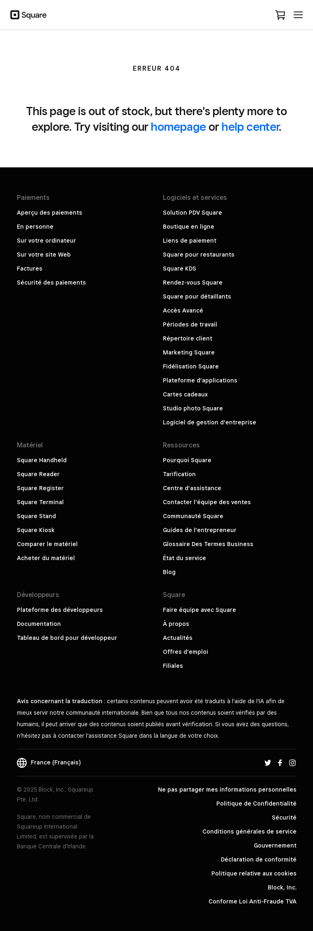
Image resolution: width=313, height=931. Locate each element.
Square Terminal (40, 502)
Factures (29, 268)
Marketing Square (189, 352)
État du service (184, 558)
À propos (176, 624)
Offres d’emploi (185, 651)
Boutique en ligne (188, 226)
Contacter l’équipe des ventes (207, 502)
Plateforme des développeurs (60, 610)
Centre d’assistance (192, 488)
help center (250, 126)
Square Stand (36, 516)
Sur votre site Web (44, 254)
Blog (169, 572)
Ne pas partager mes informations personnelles (227, 789)
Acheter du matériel (46, 558)
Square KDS (179, 268)
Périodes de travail (190, 324)
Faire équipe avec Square (199, 610)
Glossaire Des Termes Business (208, 544)
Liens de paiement (189, 240)
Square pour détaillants (197, 296)
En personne (35, 226)
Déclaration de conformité (259, 859)
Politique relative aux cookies (254, 873)
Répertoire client (187, 338)
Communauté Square (193, 516)
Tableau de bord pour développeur (67, 638)
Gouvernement (275, 845)
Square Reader (38, 474)
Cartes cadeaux (185, 394)
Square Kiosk (36, 530)
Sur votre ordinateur (46, 240)
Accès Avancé (183, 310)
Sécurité (284, 817)
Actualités (177, 638)
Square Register (40, 488)
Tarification (179, 474)
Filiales (173, 665)
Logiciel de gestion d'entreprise (209, 422)
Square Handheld (42, 460)
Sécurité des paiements (51, 282)
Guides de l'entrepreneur (199, 530)
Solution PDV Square (192, 212)
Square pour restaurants (198, 254)
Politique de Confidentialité (256, 803)
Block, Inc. (282, 887)
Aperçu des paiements (49, 212)
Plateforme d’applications (200, 380)
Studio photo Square (193, 408)
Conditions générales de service (249, 831)
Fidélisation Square (191, 366)
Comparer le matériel (47, 544)
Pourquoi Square (187, 460)
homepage (178, 126)
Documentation (39, 624)
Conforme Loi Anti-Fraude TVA (253, 901)
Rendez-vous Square (193, 282)
